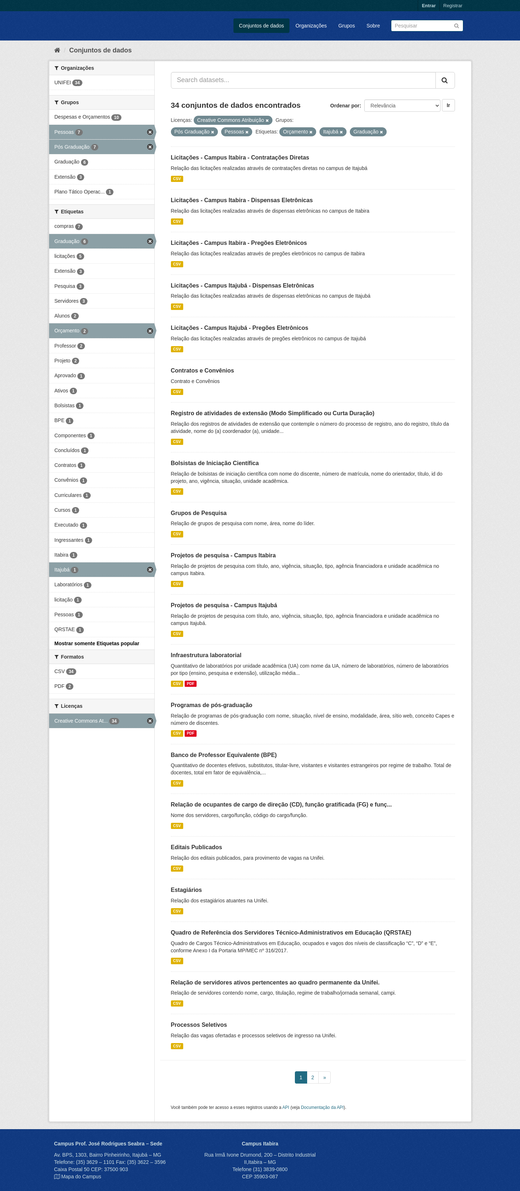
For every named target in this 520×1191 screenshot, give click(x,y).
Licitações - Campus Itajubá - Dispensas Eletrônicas (242, 285)
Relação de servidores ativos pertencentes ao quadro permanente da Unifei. (275, 982)
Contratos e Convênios (202, 370)
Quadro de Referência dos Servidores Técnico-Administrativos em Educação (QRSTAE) (291, 933)
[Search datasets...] (303, 80)
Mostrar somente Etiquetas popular (97, 643)
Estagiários (186, 890)
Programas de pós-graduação (212, 705)
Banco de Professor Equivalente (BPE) (224, 755)
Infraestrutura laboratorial (206, 655)
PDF (190, 683)
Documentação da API (322, 1107)
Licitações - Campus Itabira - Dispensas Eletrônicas (242, 200)
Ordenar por (345, 106)
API (285, 1107)
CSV (177, 178)
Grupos (346, 26)
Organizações (311, 26)
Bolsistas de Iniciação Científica (215, 463)
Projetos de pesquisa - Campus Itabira (223, 555)
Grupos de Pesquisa (199, 513)
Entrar (428, 5)
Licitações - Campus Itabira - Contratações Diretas (240, 157)
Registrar (453, 5)
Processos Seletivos (199, 1025)
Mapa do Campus (81, 1176)
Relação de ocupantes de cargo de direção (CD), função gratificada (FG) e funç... (281, 804)
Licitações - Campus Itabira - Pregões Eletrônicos (239, 243)
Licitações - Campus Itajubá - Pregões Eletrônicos (240, 328)
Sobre (373, 26)
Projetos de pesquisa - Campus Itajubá (224, 605)
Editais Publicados (196, 847)
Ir (448, 105)
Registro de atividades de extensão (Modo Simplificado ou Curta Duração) (273, 413)
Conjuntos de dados (261, 26)
